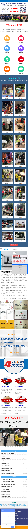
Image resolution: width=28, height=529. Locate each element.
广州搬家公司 (6, 504)
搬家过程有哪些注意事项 (5, 465)
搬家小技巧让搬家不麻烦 (5, 491)
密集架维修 (19, 504)
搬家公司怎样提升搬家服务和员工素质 (8, 481)
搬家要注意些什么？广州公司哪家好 (7, 453)
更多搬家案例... (14, 244)
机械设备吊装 (7, 229)
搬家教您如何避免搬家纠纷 (5, 494)
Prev (1, 18)
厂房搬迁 (7, 200)
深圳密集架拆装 (11, 504)
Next (26, 18)
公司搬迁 (7, 166)
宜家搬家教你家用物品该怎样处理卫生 (8, 484)
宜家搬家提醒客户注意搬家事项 (6, 486)
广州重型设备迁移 (19, 505)
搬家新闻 (14, 451)
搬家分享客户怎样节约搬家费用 (6, 479)
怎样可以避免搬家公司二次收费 (6, 468)
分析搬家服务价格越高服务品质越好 (7, 473)
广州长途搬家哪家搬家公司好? (6, 458)
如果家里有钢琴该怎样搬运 (5, 496)
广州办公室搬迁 (13, 505)
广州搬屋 (15, 504)
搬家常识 (14, 476)
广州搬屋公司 (24, 504)
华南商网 (17, 523)
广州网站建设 (24, 505)
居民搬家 (7, 98)
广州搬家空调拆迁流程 (5, 463)
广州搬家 (1, 504)
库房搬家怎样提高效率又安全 (6, 470)
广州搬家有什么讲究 (4, 456)
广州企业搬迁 (5, 505)
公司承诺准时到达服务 (5, 489)
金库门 (9, 505)
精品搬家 (7, 132)
